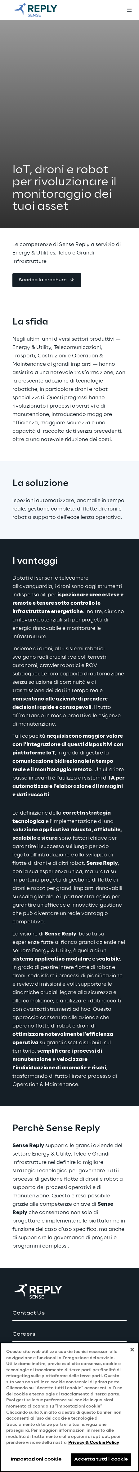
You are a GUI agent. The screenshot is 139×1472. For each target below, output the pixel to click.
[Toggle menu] (129, 10)
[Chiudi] (132, 1349)
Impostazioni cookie (36, 1459)
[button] (46, 280)
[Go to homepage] (41, 10)
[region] (69, 1407)
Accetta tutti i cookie (101, 1459)
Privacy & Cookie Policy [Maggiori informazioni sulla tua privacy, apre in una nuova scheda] (93, 1442)
